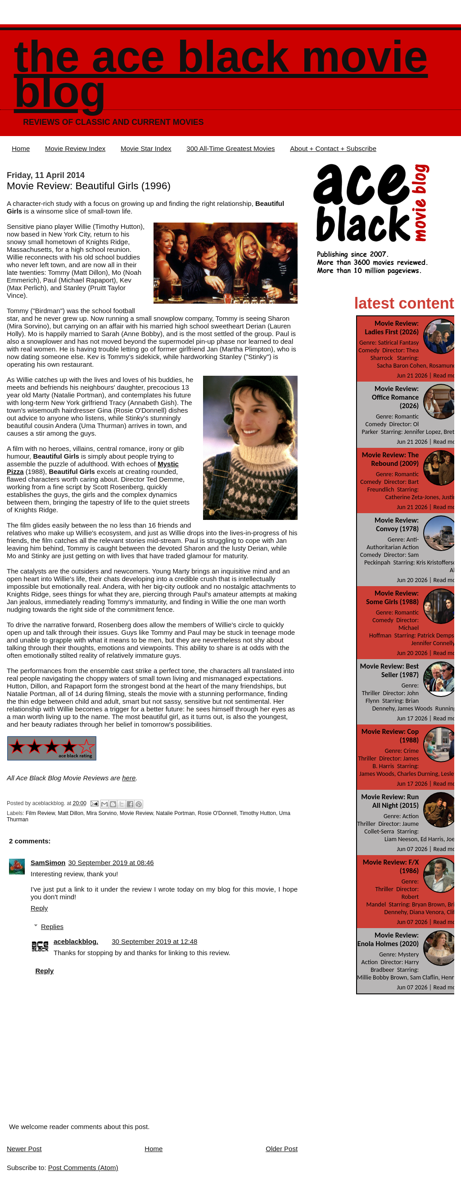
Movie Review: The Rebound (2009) (390, 459)
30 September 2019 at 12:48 (154, 941)
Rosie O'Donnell (217, 813)
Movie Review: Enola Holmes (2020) (388, 939)
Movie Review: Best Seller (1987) (389, 670)
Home (21, 148)
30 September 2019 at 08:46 (111, 862)
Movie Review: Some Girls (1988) (392, 597)
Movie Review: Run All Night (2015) (390, 801)
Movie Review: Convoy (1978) (397, 524)
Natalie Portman (175, 813)
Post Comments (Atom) (83, 1167)
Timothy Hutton (258, 813)
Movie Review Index (75, 148)
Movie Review (136, 813)
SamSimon (48, 862)
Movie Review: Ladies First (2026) (392, 327)
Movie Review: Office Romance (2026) (395, 397)
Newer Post (24, 1148)
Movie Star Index (146, 148)
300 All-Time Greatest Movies (230, 148)
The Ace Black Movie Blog (221, 74)
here (129, 778)
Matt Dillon (70, 813)
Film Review (40, 813)
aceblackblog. (76, 941)
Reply (39, 908)
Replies (52, 926)
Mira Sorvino (101, 813)
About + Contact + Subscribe (333, 148)
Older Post (282, 1148)
